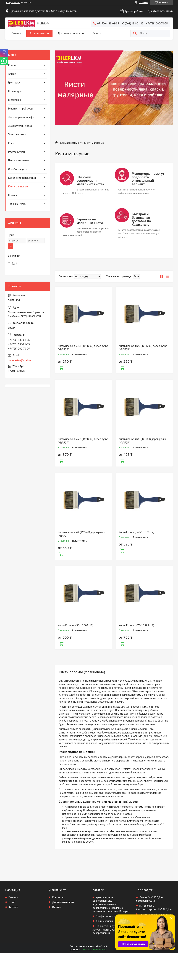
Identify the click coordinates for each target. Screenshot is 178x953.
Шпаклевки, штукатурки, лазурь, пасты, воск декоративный (108, 929)
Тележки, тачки (17, 203)
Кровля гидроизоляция (22, 177)
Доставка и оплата (69, 33)
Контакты (58, 897)
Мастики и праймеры (20, 108)
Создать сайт (13, 2)
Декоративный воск (20, 125)
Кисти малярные (18, 186)
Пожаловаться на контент (95, 949)
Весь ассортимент (71, 142)
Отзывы (56, 907)
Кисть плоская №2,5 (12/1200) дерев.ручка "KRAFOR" (83, 441)
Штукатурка (15, 91)
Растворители (16, 152)
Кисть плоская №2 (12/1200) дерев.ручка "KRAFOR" (143, 348)
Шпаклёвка (15, 99)
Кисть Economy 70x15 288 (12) (136, 625)
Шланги (12, 195)
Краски (12, 65)
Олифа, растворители (108, 916)
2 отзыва (143, 2)
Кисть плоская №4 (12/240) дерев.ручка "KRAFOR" (81, 534)
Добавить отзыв (163, 11)
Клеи (11, 143)
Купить (61, 367)
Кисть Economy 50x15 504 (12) (75, 625)
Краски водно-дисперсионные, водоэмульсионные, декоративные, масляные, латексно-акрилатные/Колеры (111, 904)
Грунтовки (14, 82)
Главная (16, 33)
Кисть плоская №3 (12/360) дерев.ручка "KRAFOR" (142, 441)
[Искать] (134, 33)
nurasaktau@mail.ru (19, 360)
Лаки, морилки (104, 921)
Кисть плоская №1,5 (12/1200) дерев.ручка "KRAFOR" (83, 348)
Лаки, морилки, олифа (21, 117)
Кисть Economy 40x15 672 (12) (136, 532)
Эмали (12, 73)
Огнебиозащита (17, 169)
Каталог (13, 907)
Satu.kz (104, 946)
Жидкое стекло (17, 134)
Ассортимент (37, 33)
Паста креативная (19, 160)
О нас (12, 902)
